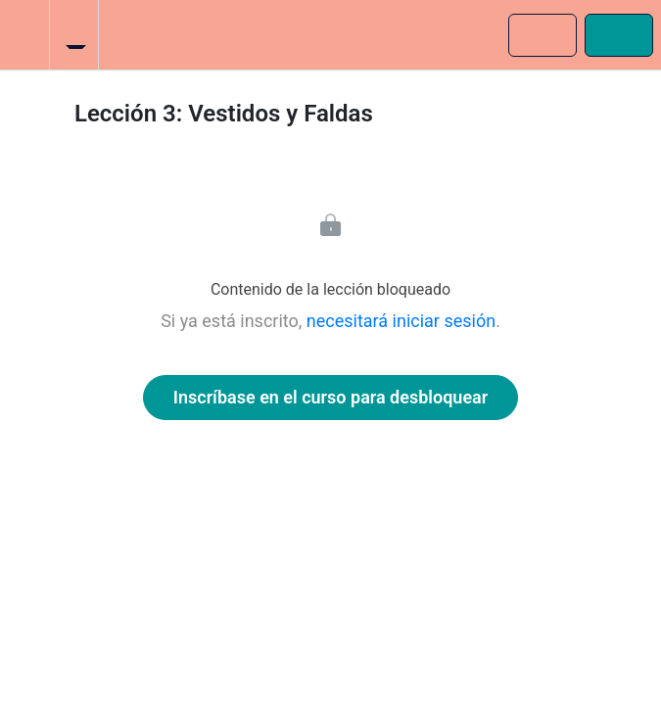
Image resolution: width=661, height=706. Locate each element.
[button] (24, 35)
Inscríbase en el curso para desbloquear (330, 397)
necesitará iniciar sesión (401, 320)
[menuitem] (73, 35)
